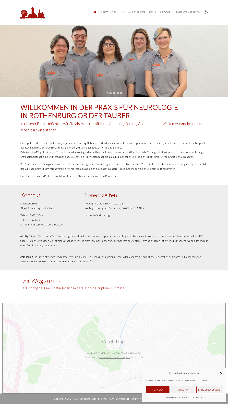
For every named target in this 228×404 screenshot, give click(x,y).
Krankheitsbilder (132, 12)
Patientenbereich (188, 12)
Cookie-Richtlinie (173, 397)
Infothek (165, 12)
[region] (114, 61)
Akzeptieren (157, 389)
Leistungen (109, 12)
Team (152, 12)
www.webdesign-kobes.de (87, 398)
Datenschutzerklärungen (114, 357)
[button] (221, 373)
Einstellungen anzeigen (209, 389)
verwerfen (183, 389)
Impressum (197, 397)
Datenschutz (186, 397)
